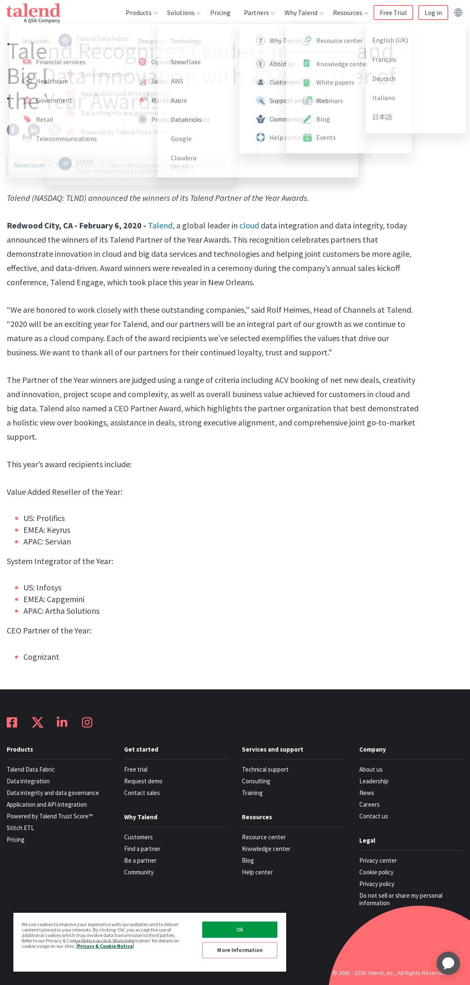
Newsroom (29, 165)
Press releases (76, 165)
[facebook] (13, 130)
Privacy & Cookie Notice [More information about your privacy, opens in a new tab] (105, 945)
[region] (149, 942)
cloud (249, 225)
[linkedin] (34, 130)
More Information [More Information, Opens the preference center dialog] (239, 950)
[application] (448, 963)
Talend (160, 225)
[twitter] (54, 130)
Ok (239, 929)
